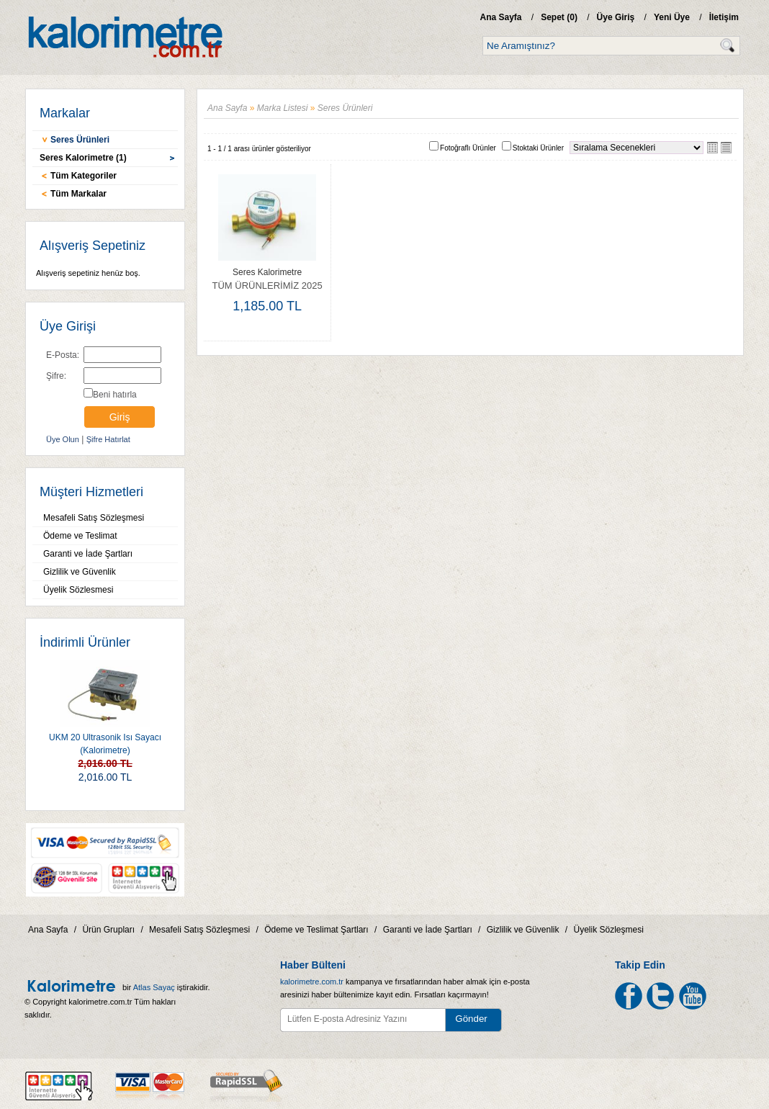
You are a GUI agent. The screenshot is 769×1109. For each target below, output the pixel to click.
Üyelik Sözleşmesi (609, 930)
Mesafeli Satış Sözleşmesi (93, 518)
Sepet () (559, 17)
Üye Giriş (616, 17)
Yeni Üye (672, 17)
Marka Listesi (282, 108)
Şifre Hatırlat (108, 439)
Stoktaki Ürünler (538, 148)
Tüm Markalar (78, 194)
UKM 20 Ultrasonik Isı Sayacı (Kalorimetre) (105, 707)
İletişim (724, 17)
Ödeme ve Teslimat (80, 536)
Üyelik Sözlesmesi (78, 590)
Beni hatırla (115, 395)
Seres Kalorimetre (267, 272)
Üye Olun (62, 439)
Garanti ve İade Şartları (87, 554)
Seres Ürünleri (79, 140)
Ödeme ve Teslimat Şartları (316, 930)
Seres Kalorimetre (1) (83, 158)
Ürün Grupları (108, 930)
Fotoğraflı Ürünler (468, 148)
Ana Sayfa (500, 17)
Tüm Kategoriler (83, 176)
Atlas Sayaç (154, 987)
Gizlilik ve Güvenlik (79, 572)
